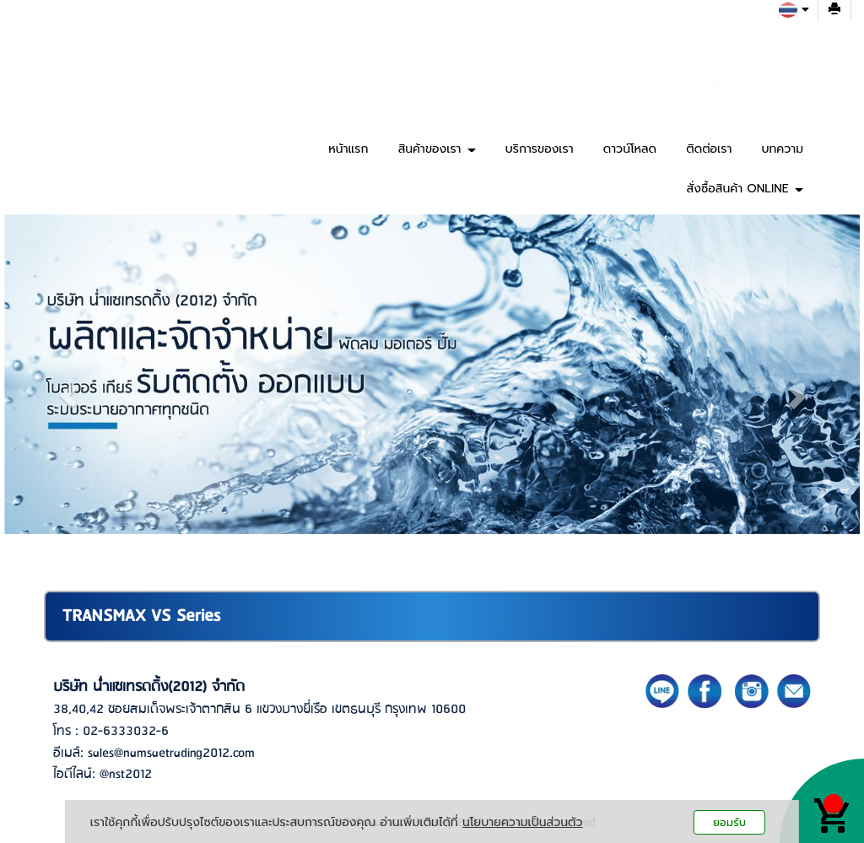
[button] (68, 395)
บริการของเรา (539, 149)
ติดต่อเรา (709, 149)
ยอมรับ (729, 822)
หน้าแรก (348, 149)
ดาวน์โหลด (629, 149)
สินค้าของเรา (437, 149)
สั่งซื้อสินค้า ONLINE (745, 188)
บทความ (782, 149)
